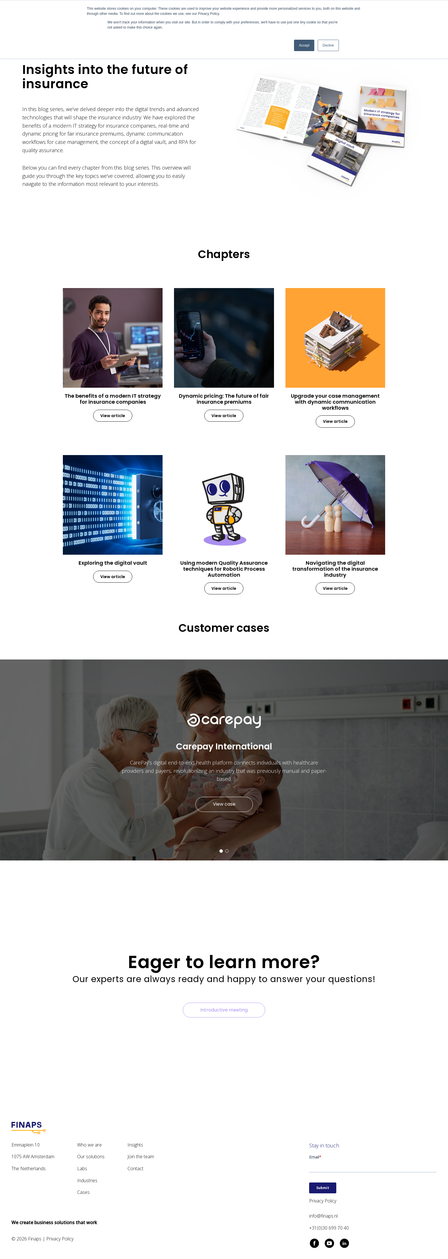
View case (224, 804)
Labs (82, 1168)
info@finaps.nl (323, 1216)
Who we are (89, 1145)
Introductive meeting (224, 1010)
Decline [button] (328, 45)
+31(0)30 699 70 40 (329, 1228)
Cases (83, 1192)
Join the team (140, 1156)
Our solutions (91, 1156)
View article (112, 416)
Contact (135, 1168)
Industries (87, 1180)
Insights (135, 1145)
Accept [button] (304, 45)
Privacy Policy (59, 1239)
